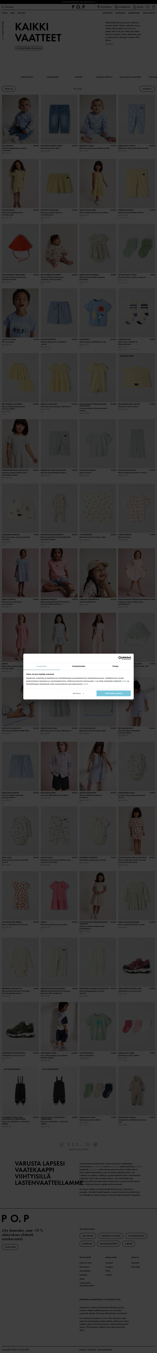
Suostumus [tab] (42, 666)
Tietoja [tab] (115, 666)
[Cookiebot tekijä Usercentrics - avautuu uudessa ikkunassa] (120, 658)
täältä (124, 681)
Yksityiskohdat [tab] (78, 666)
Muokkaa (78, 693)
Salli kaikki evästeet (113, 693)
